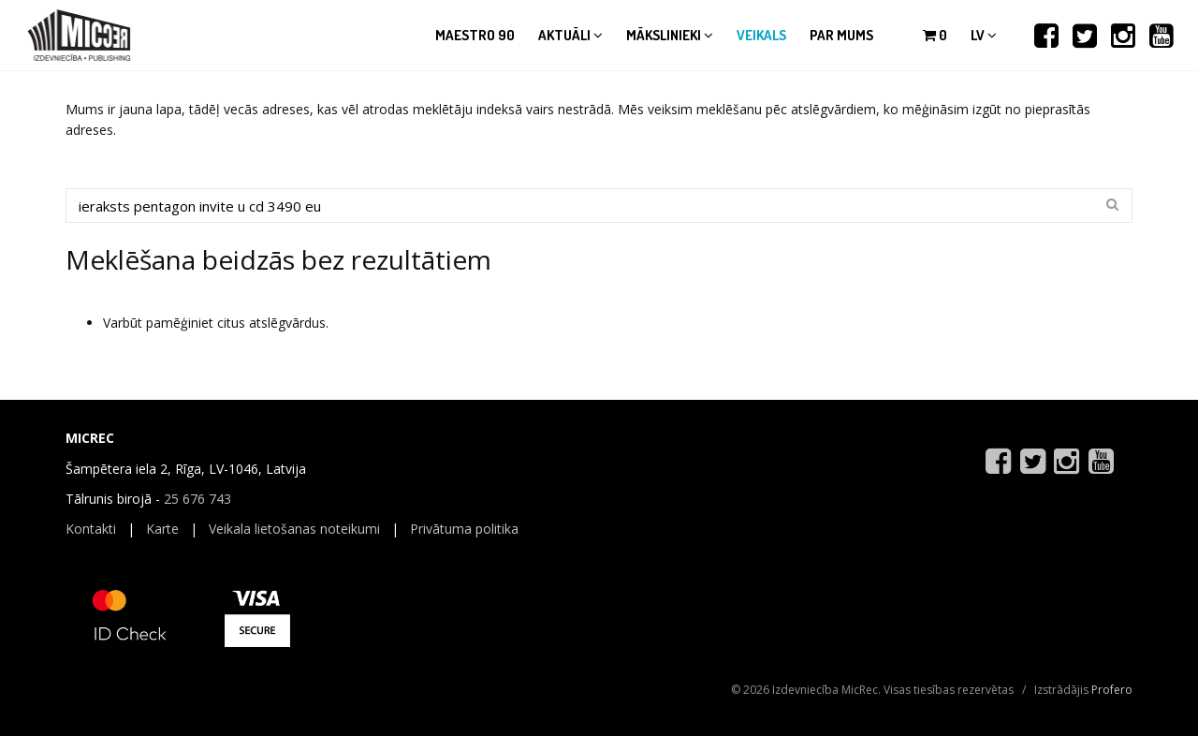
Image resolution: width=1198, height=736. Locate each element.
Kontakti (91, 528)
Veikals (761, 35)
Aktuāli (570, 35)
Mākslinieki (669, 35)
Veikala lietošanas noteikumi (294, 528)
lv (984, 35)
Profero (1111, 690)
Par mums (841, 35)
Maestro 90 (475, 35)
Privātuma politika (464, 528)
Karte (162, 528)
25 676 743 (197, 499)
